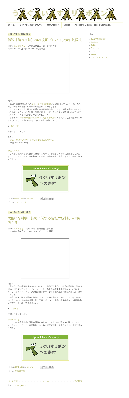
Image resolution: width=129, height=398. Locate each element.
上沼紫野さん (19, 46)
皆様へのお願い (14, 151)
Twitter (93, 45)
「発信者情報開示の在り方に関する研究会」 (37, 117)
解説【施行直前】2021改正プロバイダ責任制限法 (45, 40)
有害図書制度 (20, 371)
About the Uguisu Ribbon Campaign (93, 25)
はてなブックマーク (99, 57)
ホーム (11, 25)
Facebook (95, 48)
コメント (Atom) (19, 385)
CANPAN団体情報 (98, 39)
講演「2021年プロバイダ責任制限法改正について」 (32, 140)
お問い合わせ (53, 25)
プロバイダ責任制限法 (41, 104)
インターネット (20, 202)
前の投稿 (78, 381)
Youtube (94, 42)
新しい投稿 (13, 381)
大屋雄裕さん (19, 228)
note (92, 51)
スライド (15, 126)
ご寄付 (67, 25)
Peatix (93, 54)
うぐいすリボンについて (30, 25)
